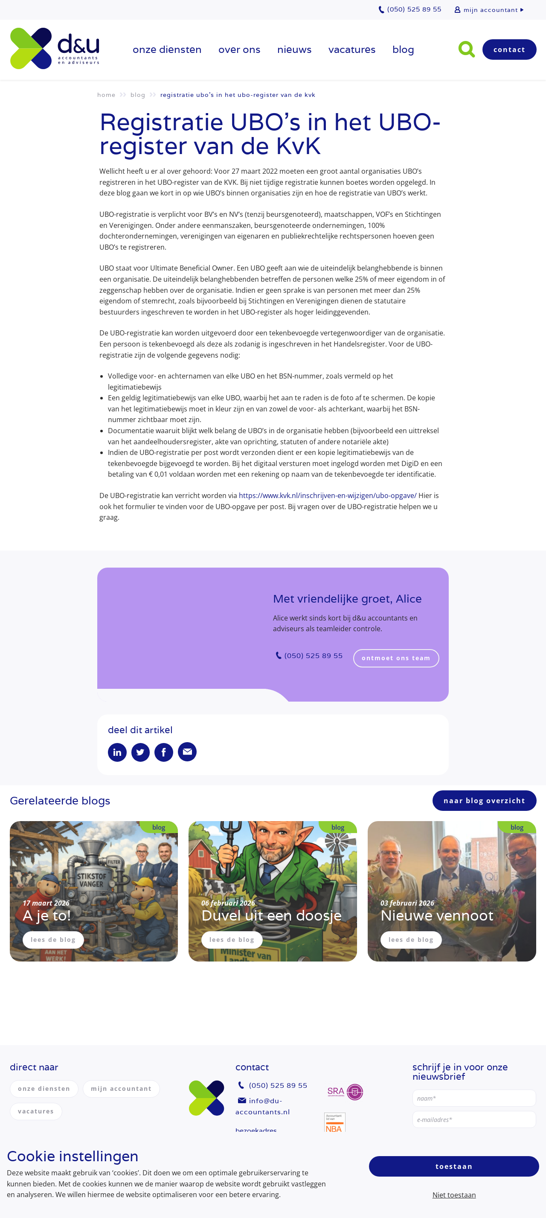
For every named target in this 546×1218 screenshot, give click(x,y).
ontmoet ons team (396, 658)
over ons (239, 49)
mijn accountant (491, 10)
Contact (510, 49)
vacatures (352, 49)
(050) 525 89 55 (314, 655)
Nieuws (294, 49)
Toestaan (454, 1166)
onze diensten (167, 49)
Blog (403, 49)
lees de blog (53, 940)
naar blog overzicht (485, 801)
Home (106, 95)
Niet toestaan (454, 1195)
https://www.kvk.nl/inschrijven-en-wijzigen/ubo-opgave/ (328, 495)
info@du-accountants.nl (262, 1106)
